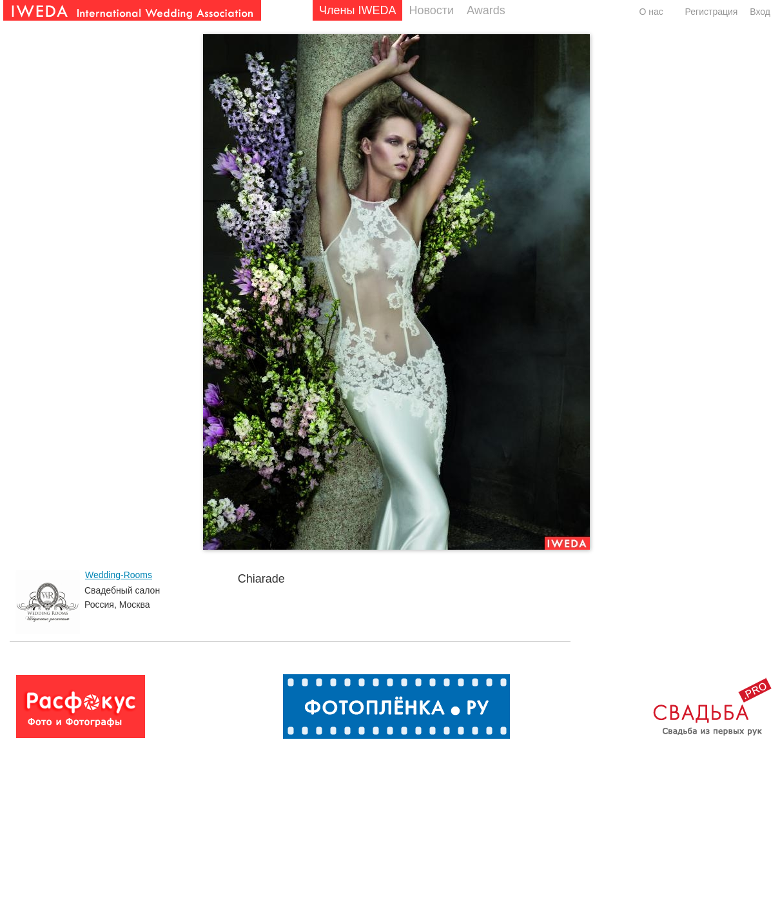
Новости (431, 10)
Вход (760, 11)
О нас (651, 11)
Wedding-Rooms (118, 575)
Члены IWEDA (357, 10)
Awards (486, 10)
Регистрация (711, 11)
